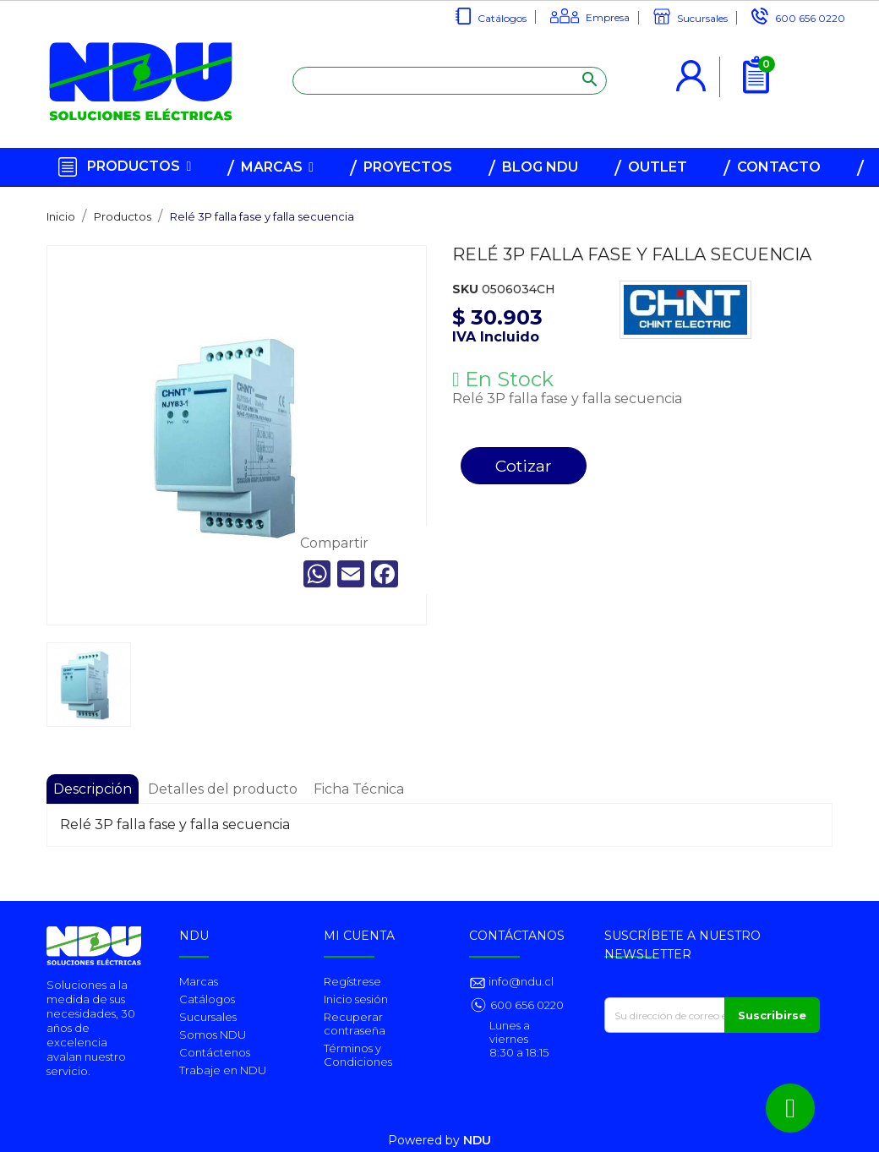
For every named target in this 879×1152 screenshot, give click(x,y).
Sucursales (702, 18)
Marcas (198, 981)
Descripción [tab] (92, 789)
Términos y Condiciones (358, 1054)
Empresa (608, 17)
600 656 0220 (810, 18)
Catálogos (502, 18)
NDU (477, 1140)
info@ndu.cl (520, 981)
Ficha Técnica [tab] (359, 789)
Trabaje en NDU (222, 1070)
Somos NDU (212, 1034)
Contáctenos (214, 1052)
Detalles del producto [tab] (223, 789)
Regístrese (352, 981)
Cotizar (523, 466)
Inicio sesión (356, 999)
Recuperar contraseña (354, 1023)
